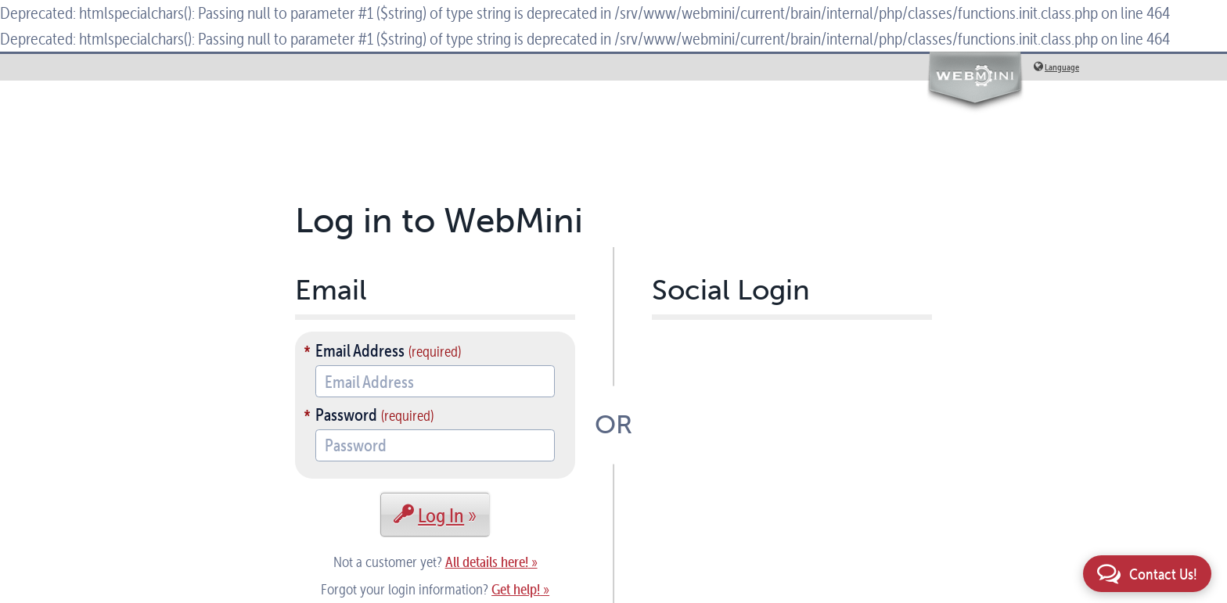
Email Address (360, 350)
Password (346, 414)
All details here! (486, 562)
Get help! (515, 589)
